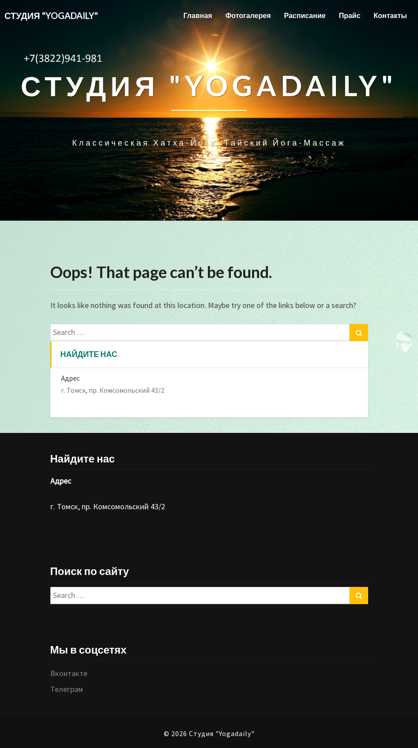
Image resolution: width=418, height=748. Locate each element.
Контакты (390, 15)
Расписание (304, 15)
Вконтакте (68, 673)
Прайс (350, 15)
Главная (198, 15)
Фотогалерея (248, 15)
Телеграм (66, 689)
